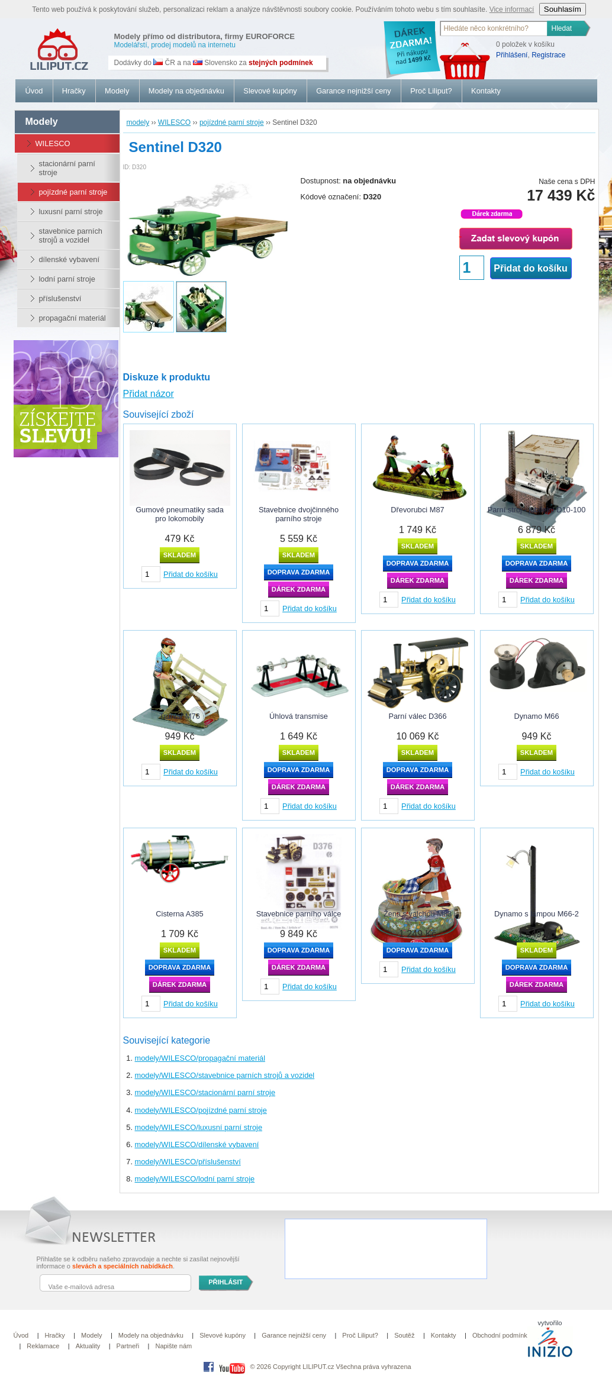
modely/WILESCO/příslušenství (188, 1161)
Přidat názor (148, 394)
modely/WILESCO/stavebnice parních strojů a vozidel (225, 1075)
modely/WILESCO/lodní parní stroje (195, 1178)
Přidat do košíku (530, 268)
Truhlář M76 (179, 716)
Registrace (548, 55)
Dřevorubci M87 (417, 509)
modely (41, 122)
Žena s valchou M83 (418, 913)
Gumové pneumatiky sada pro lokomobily (180, 514)
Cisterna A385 (179, 913)
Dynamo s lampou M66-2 (536, 913)
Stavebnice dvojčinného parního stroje (299, 514)
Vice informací (511, 9)
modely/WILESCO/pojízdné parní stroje (201, 1110)
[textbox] (494, 28)
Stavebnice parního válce (299, 913)
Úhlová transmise (298, 716)
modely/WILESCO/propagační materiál (200, 1058)
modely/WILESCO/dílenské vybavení (197, 1144)
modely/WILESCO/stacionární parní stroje (205, 1092)
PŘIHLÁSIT (225, 1282)
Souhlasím (562, 9)
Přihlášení (511, 55)
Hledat (562, 28)
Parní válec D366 (417, 716)
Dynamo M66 (536, 716)
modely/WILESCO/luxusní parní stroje (199, 1127)
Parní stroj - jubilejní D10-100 (537, 509)
